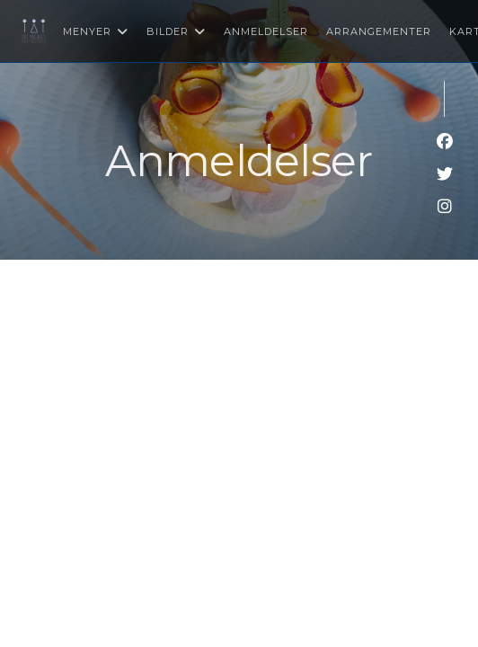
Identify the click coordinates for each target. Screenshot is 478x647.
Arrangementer (378, 31)
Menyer (95, 31)
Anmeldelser (266, 31)
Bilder (176, 31)
